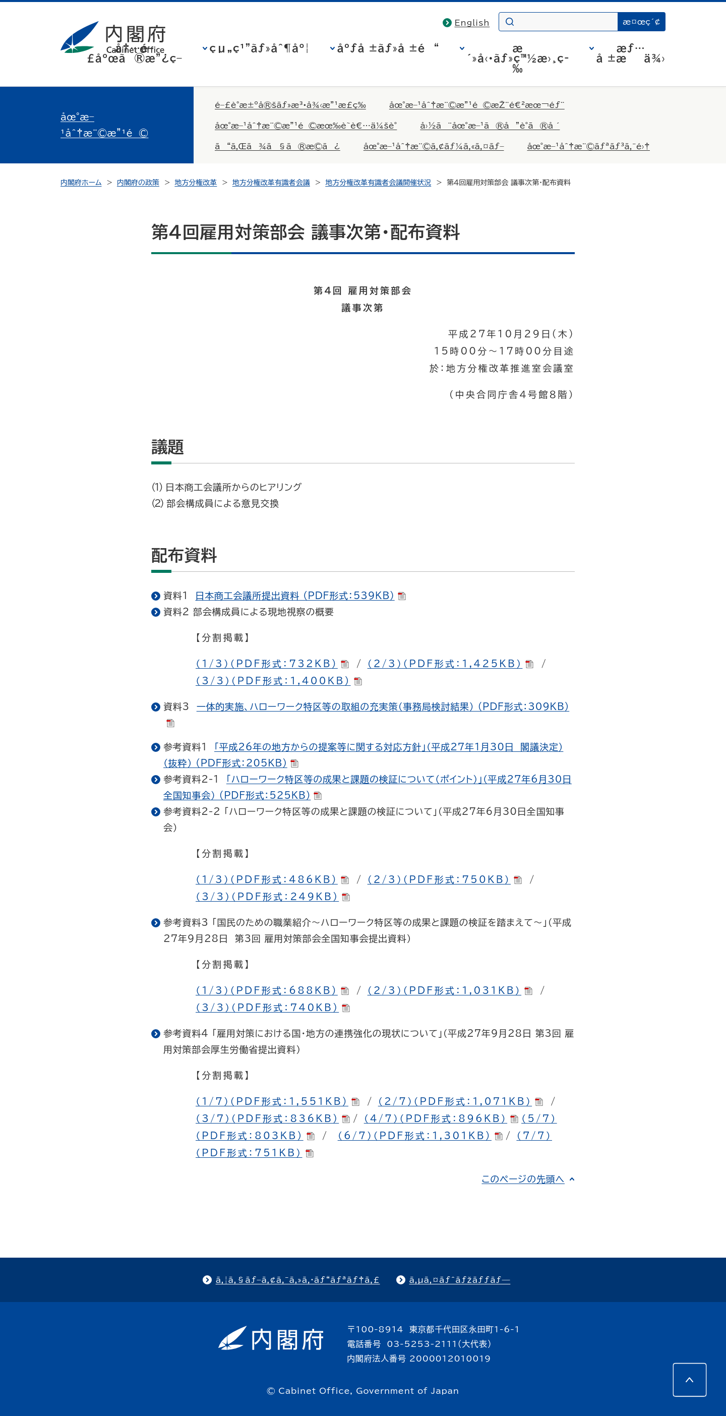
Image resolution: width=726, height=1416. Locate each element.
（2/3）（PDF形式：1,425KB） (451, 663)
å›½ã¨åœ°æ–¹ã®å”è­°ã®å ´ (490, 126)
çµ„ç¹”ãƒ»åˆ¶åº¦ (260, 48)
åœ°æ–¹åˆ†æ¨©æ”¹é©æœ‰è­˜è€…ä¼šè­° (306, 126)
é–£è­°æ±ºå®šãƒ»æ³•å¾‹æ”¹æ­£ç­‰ (290, 105)
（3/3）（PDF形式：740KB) (273, 1007)
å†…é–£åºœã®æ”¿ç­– (135, 53)
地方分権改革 (195, 182)
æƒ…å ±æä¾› (631, 53)
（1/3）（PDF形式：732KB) (272, 663)
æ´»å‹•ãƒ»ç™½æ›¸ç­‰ (518, 58)
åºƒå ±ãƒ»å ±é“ (388, 48)
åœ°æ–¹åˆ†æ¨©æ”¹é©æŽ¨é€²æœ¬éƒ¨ (477, 105)
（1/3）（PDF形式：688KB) (272, 990)
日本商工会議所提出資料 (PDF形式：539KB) (300, 595)
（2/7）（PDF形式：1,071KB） (460, 1101)
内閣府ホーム (80, 182)
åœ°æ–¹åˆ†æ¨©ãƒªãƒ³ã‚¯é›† (588, 146)
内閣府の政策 (138, 182)
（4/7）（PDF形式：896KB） (441, 1118)
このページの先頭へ (523, 1179)
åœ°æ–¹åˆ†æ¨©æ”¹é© (104, 125)
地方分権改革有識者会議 (271, 182)
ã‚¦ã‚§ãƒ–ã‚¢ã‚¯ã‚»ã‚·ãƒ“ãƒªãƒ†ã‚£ (298, 1280)
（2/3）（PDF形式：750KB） (445, 879)
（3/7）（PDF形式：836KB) (273, 1118)
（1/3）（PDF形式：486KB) (272, 879)
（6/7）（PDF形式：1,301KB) (420, 1135)
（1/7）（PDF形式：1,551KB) (277, 1101)
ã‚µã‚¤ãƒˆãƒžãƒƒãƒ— (460, 1280)
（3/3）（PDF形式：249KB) (273, 896)
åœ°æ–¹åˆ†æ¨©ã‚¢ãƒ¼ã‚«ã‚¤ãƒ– (434, 146)
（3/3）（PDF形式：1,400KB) (279, 680)
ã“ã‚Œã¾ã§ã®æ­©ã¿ (277, 146)
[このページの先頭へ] (690, 1380)
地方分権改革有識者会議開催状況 (378, 182)
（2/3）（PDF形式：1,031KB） (450, 990)
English (472, 23)
